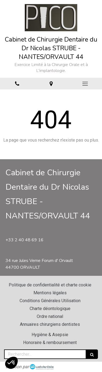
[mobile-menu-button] (85, 83)
